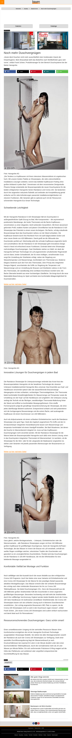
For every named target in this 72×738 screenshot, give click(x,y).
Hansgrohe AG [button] (8, 662)
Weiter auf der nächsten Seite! (15, 284)
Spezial (49, 735)
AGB (42, 728)
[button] (10, 71)
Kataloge (54, 26)
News (45, 735)
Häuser (16, 735)
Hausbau (21, 735)
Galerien (18, 26)
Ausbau (26, 735)
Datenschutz (38, 728)
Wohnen (41, 735)
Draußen (35, 735)
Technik (30, 735)
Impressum (31, 728)
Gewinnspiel (55, 735)
